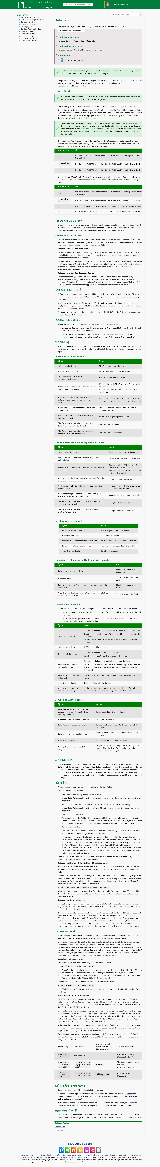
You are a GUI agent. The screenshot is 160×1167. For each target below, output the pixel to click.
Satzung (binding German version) (97, 1155)
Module (28, 7)
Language (45, 7)
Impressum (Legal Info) (29, 1155)
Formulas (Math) (27, 31)
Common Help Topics (28, 40)
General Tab (59, 1126)
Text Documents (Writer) (30, 17)
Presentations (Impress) (29, 24)
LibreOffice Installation (29, 38)
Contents (22, 14)
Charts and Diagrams (28, 34)
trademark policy (71, 1162)
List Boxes (77, 827)
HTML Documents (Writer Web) (32, 20)
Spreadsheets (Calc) (28, 22)
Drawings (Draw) (27, 27)
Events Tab (59, 1130)
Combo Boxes (78, 814)
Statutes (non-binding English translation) (67, 1155)
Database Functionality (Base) (31, 29)
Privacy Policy (45, 1155)
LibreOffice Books (80, 1144)
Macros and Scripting (28, 36)
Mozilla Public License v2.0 (81, 1157)
